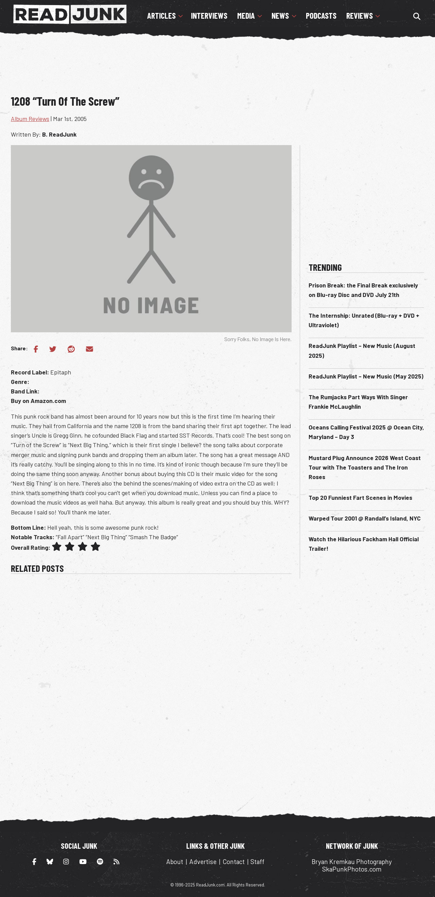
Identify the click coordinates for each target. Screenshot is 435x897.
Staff (257, 861)
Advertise (202, 861)
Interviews (209, 15)
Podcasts (321, 15)
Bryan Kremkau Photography (352, 861)
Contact (234, 861)
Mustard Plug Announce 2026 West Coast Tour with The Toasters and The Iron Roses (365, 467)
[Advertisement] (217, 69)
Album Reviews (30, 118)
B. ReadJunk (59, 134)
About (174, 861)
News (280, 15)
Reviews (359, 15)
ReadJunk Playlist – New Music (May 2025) (366, 376)
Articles (161, 15)
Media (246, 15)
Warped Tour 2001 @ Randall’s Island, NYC (365, 518)
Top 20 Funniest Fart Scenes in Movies (360, 497)
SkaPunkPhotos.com (351, 869)
